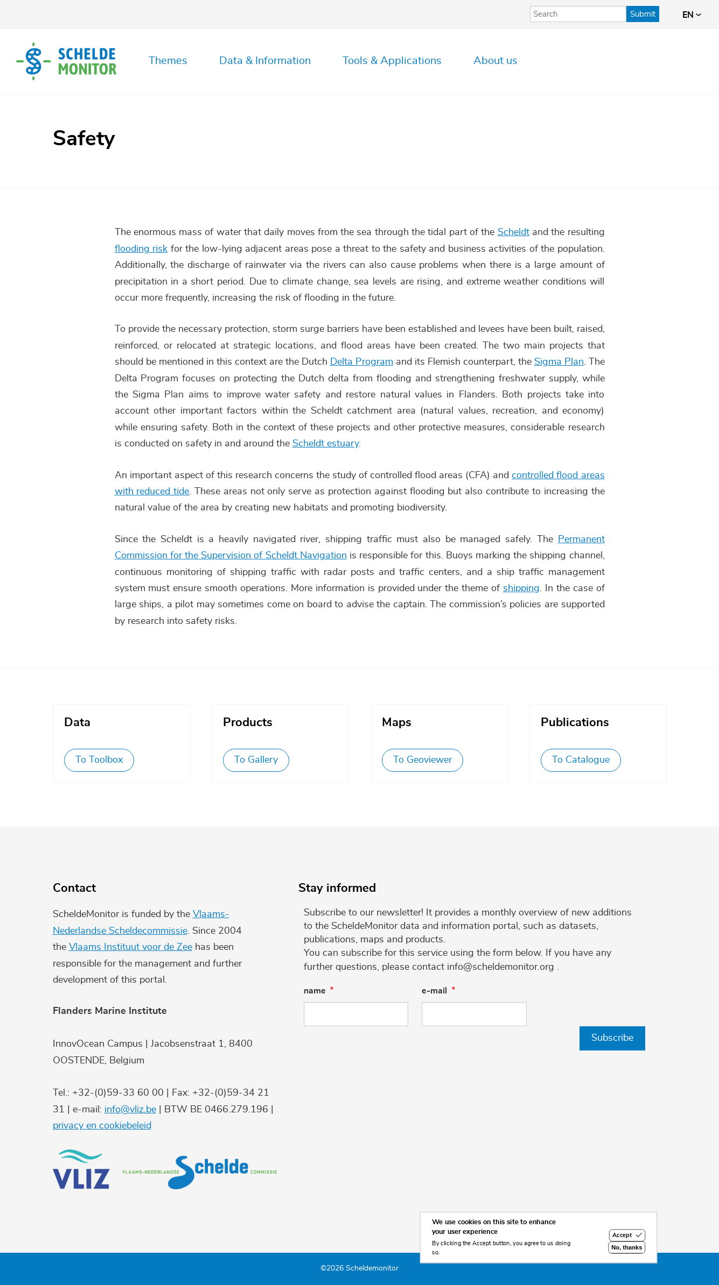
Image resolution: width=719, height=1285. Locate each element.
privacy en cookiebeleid (102, 1126)
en (691, 15)
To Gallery (256, 760)
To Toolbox (99, 760)
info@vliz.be (130, 1109)
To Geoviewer (422, 760)
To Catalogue (581, 760)
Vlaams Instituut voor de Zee (130, 947)
